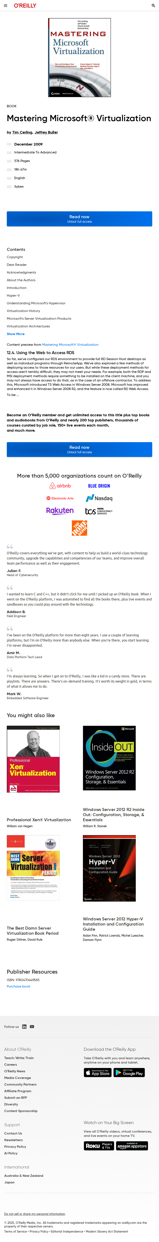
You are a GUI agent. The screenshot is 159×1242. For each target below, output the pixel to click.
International (16, 1167)
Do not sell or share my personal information (34, 1214)
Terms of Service (15, 1231)
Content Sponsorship (21, 1111)
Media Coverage (17, 1078)
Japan (9, 1182)
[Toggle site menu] (5, 5)
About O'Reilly (17, 1049)
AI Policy (10, 1153)
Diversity (11, 1104)
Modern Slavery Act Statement (107, 1231)
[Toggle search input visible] (153, 5)
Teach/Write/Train (19, 1058)
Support (12, 1124)
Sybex (19, 186)
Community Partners (20, 1084)
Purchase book (18, 986)
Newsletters (13, 1140)
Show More (16, 334)
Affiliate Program (17, 1091)
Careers (10, 1064)
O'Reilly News (14, 1071)
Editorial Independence (67, 1231)
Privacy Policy (15, 1146)
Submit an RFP (15, 1097)
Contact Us (13, 1133)
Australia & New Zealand (23, 1175)
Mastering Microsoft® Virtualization (70, 345)
